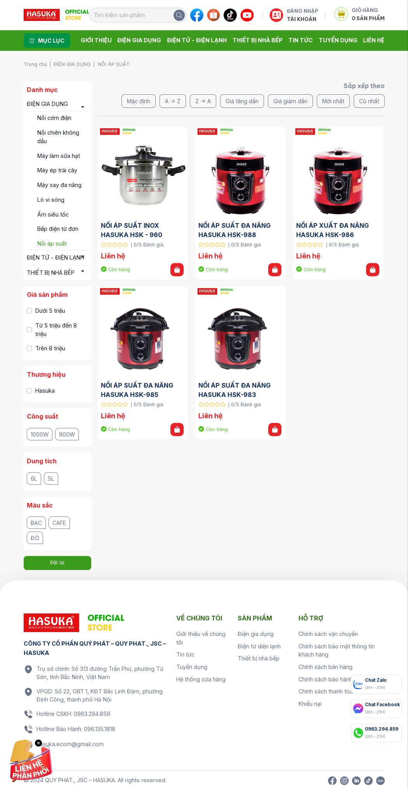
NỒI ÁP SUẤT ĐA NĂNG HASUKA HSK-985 (138, 389)
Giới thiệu (96, 40)
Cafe (59, 523)
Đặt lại (57, 562)
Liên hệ (373, 40)
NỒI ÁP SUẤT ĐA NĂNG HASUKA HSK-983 (235, 389)
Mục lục (47, 40)
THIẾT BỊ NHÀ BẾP (51, 272)
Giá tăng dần (242, 101)
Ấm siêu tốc (53, 214)
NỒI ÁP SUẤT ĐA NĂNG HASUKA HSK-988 (235, 230)
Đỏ (35, 538)
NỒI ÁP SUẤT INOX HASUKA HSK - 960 (131, 230)
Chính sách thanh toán (327, 691)
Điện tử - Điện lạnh (197, 40)
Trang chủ (35, 64)
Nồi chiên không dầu (58, 136)
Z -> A (203, 101)
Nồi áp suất (52, 243)
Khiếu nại (310, 703)
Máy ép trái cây (57, 170)
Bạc (36, 523)
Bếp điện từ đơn (57, 228)
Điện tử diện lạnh (259, 646)
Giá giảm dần (290, 101)
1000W (40, 434)
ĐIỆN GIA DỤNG (72, 64)
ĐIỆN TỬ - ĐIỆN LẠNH (55, 257)
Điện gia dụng (139, 40)
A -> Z (173, 101)
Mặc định (138, 101)
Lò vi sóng (50, 199)
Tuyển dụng (338, 40)
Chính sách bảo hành (325, 679)
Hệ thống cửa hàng (201, 679)
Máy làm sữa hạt (58, 155)
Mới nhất (333, 101)
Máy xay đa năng (59, 185)
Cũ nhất (369, 101)
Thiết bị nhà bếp (258, 40)
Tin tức (300, 40)
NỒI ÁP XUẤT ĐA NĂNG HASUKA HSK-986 (333, 230)
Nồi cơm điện (54, 117)
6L (34, 478)
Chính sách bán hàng (325, 667)
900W (67, 434)
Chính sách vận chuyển (328, 634)
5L (51, 478)
